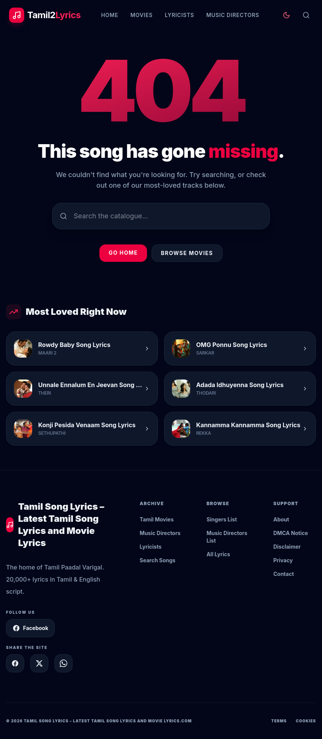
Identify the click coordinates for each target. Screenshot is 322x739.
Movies (141, 15)
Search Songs (158, 560)
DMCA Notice (290, 533)
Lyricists (179, 15)
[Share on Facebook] (15, 663)
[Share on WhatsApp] (63, 663)
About (281, 519)
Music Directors (232, 15)
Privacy (283, 560)
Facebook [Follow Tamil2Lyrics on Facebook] (30, 628)
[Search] (306, 15)
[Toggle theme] (286, 15)
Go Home (123, 252)
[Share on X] (39, 663)
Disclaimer (287, 546)
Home (109, 15)
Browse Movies (187, 253)
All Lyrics (218, 554)
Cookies (306, 721)
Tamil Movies (157, 519)
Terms (279, 721)
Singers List (221, 519)
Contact (283, 574)
